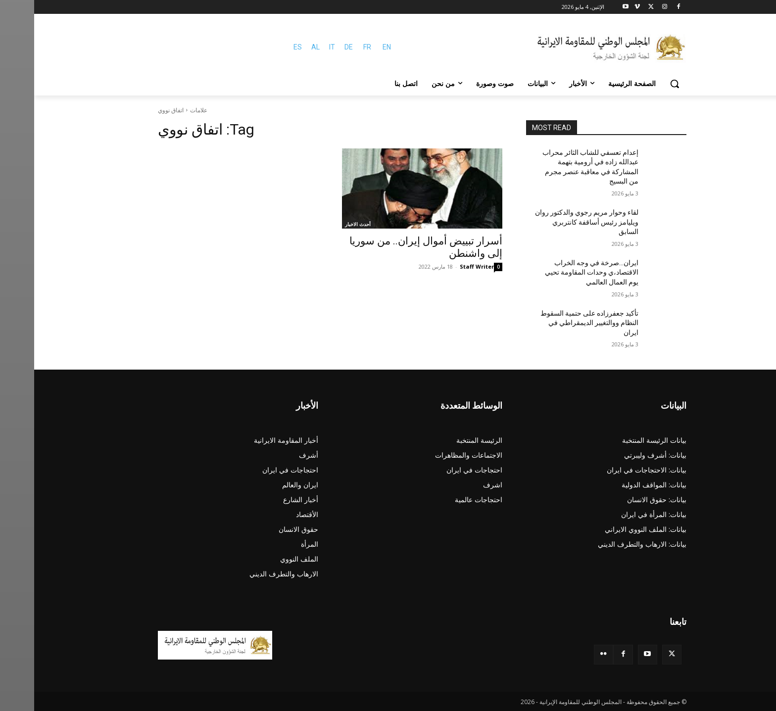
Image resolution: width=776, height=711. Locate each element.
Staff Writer (443, 266)
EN (352, 47)
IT (298, 47)
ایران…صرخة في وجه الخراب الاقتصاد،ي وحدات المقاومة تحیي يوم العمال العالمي (557, 272)
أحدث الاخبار (324, 224)
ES (263, 47)
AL (281, 47)
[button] (640, 83)
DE (314, 47)
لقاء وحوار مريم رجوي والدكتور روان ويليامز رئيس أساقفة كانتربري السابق (552, 222)
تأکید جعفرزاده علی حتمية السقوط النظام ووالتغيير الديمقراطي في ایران (555, 322)
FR (333, 47)
